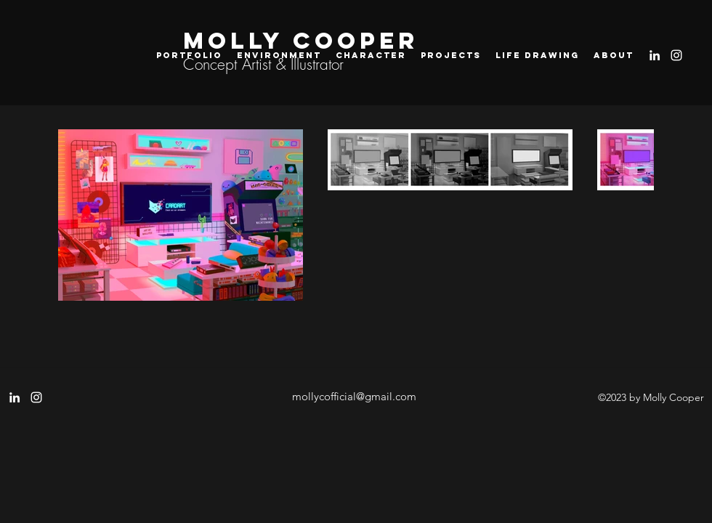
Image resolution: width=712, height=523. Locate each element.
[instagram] (676, 55)
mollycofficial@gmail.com (354, 396)
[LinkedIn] (654, 55)
